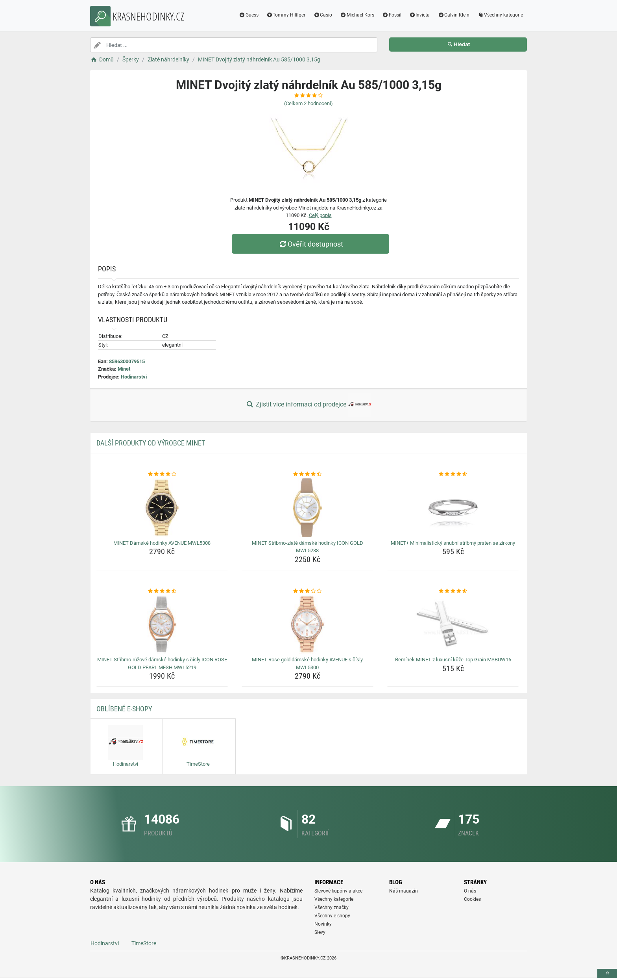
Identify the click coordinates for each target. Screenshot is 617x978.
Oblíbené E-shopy (124, 709)
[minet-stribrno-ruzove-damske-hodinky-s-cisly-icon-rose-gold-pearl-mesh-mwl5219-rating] (162, 591)
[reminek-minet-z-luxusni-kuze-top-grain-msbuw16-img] (453, 624)
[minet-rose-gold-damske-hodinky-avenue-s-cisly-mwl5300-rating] (307, 591)
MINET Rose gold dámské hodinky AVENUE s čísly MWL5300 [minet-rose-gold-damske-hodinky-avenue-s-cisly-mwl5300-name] (307, 663)
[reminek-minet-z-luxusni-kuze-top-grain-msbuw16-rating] (453, 591)
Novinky (323, 924)
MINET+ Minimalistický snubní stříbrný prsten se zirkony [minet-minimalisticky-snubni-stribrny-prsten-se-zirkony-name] (453, 543)
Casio (322, 15)
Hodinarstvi (134, 377)
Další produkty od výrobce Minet (150, 443)
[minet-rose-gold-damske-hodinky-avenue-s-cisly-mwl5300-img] (307, 624)
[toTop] (607, 973)
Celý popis (320, 215)
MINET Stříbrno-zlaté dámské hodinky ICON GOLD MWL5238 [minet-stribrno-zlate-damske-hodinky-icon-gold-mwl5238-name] (307, 547)
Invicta (419, 15)
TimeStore (143, 943)
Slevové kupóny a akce (338, 891)
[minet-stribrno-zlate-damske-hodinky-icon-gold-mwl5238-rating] (307, 474)
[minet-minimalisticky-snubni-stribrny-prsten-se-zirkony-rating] (453, 474)
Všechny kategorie (500, 15)
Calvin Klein (453, 15)
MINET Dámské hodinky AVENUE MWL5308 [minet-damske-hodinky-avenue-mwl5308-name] (162, 543)
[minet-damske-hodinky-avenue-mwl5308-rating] (162, 474)
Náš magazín (403, 891)
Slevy (319, 932)
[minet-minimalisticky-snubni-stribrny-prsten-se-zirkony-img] (453, 507)
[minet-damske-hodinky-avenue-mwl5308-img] (162, 507)
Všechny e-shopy (332, 916)
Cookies (472, 899)
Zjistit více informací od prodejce (308, 405)
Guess (249, 15)
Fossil (391, 15)
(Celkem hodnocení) (308, 103)
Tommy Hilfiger (286, 15)
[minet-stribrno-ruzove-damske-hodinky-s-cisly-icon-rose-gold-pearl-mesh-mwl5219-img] (162, 624)
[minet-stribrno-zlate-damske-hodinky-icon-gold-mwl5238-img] (307, 507)
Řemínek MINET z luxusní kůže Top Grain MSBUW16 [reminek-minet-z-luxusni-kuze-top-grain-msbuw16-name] (453, 660)
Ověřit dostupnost (310, 244)
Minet (124, 369)
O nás (470, 891)
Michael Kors (357, 15)
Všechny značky (331, 907)
